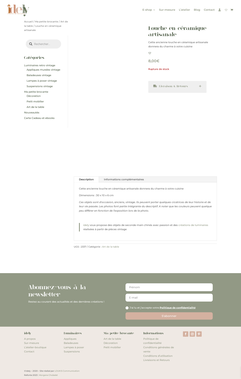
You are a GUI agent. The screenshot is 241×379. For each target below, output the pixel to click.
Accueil (28, 21)
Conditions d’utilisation (158, 355)
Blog (197, 9)
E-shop (147, 9)
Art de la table (110, 246)
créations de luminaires (193, 225)
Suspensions (72, 351)
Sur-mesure (167, 9)
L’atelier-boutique (35, 347)
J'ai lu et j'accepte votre (160, 307)
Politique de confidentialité (177, 307)
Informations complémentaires (124, 179)
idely (86, 225)
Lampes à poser (74, 347)
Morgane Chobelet (48, 375)
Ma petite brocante (46, 21)
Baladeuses (71, 343)
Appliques (70, 338)
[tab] (177, 87)
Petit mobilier (112, 347)
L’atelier (184, 9)
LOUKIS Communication (67, 371)
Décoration (111, 343)
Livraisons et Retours (156, 360)
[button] (149, 53)
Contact (209, 9)
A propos (30, 338)
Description (86, 179)
